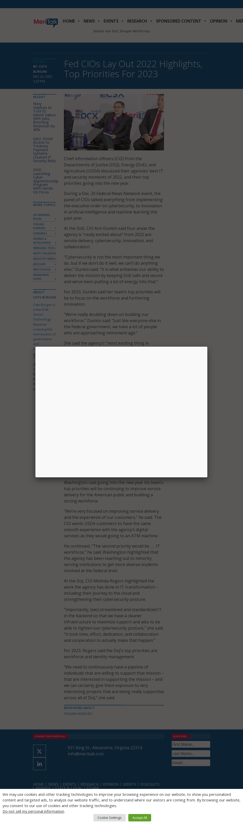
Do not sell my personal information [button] (33, 811)
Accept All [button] (139, 817)
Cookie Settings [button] (110, 817)
